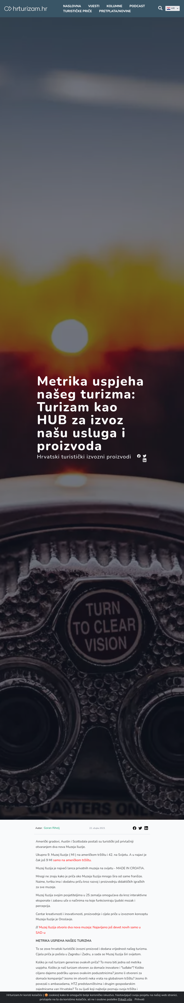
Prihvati (139, 999)
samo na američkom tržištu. (72, 860)
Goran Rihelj (51, 828)
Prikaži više (125, 999)
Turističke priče (77, 11)
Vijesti (93, 6)
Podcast (137, 6)
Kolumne (114, 6)
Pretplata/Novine (115, 11)
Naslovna (72, 6)
